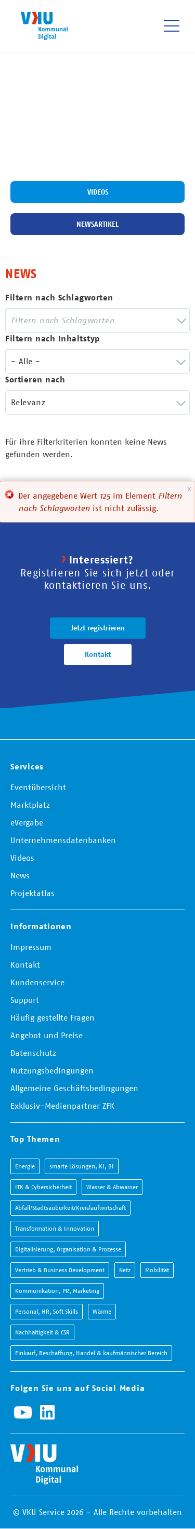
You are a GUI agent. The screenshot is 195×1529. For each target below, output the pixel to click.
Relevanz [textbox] (28, 402)
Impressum (30, 947)
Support (24, 1000)
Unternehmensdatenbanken (63, 840)
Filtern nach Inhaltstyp (52, 338)
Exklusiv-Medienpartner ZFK (62, 1105)
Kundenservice (37, 982)
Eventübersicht (38, 787)
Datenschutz (33, 1053)
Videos (97, 192)
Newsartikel (97, 224)
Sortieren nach (35, 379)
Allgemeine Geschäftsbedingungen (74, 1088)
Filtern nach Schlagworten (59, 297)
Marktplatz (30, 805)
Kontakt (98, 654)
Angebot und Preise (46, 1035)
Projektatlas (32, 893)
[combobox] (97, 320)
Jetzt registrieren (98, 627)
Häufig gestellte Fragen (52, 1017)
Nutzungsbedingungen (52, 1070)
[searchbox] (69, 320)
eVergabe (26, 822)
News (20, 875)
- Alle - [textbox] (25, 361)
